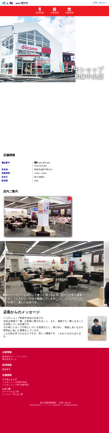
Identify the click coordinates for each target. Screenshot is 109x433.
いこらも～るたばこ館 (12, 394)
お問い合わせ (65, 403)
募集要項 (6, 369)
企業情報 (54, 11)
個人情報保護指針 (48, 403)
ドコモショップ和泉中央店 (14, 382)
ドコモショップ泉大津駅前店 (15, 385)
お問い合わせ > (100, 3)
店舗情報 (69, 11)
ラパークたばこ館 (10, 391)
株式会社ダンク (9, 359)
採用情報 (40, 11)
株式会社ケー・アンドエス (14, 356)
